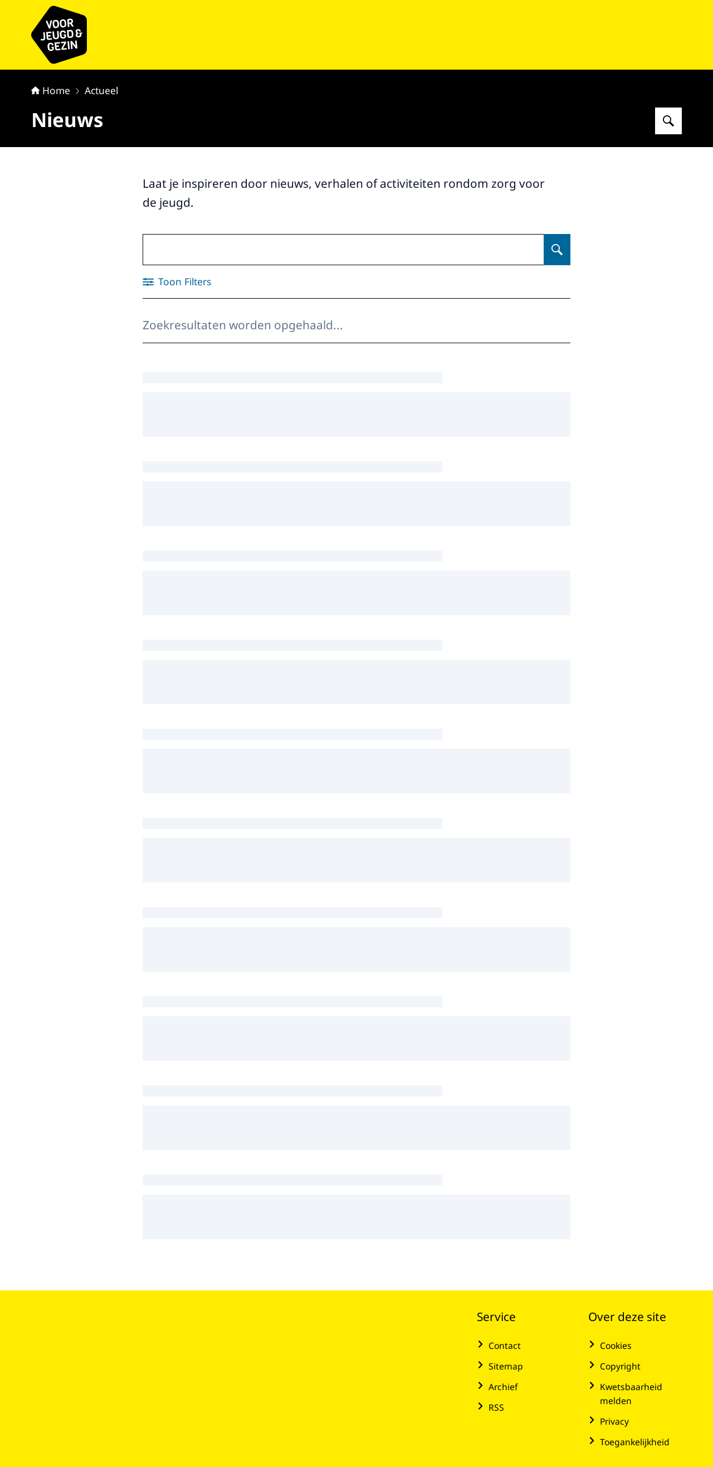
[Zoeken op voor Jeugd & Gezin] (668, 121)
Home (50, 90)
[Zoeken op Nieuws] (557, 249)
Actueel (101, 90)
